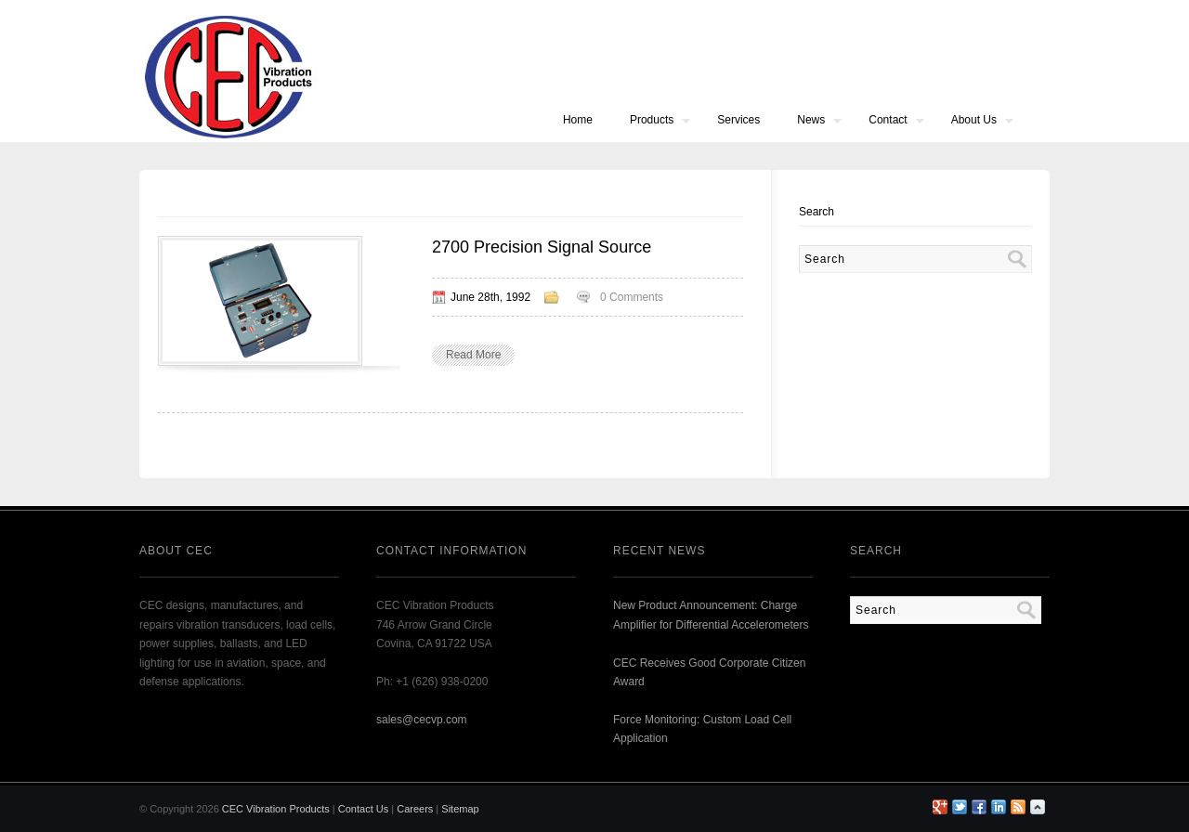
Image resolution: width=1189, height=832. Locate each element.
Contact (886, 122)
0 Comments (631, 297)
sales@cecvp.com (421, 719)
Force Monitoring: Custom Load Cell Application (702, 729)
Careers (415, 808)
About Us (973, 122)
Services (738, 119)
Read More (473, 354)
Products (650, 122)
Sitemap (459, 808)
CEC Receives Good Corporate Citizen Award (709, 672)
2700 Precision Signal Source (541, 247)
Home (578, 119)
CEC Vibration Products (276, 808)
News (810, 122)
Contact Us (363, 808)
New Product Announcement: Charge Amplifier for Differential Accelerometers (711, 614)
